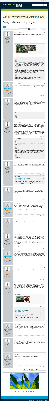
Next (44, 369)
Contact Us (39, 397)
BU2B (19, 147)
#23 (44, 219)
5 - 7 (42, 138)
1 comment (18, 112)
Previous (25, 369)
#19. (43, 140)
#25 (44, 251)
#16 (44, 32)
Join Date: (5, 41)
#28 (44, 324)
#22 (44, 203)
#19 (44, 122)
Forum (6, 12)
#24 (44, 234)
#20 (44, 162)
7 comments (19, 138)
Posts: (7, 42)
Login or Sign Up (43, 0)
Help (34, 397)
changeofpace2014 (22, 59)
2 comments (19, 57)
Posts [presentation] (4, 27)
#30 (44, 354)
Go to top (44, 397)
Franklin (7, 37)
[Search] (38, 5)
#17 (44, 83)
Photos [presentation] (15, 27)
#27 (44, 282)
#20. (43, 178)
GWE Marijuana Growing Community (14, 12)
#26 (44, 267)
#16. (43, 59)
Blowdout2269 (21, 140)
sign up (35, 16)
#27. (43, 310)
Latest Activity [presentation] (10, 27)
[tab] (4, 27)
